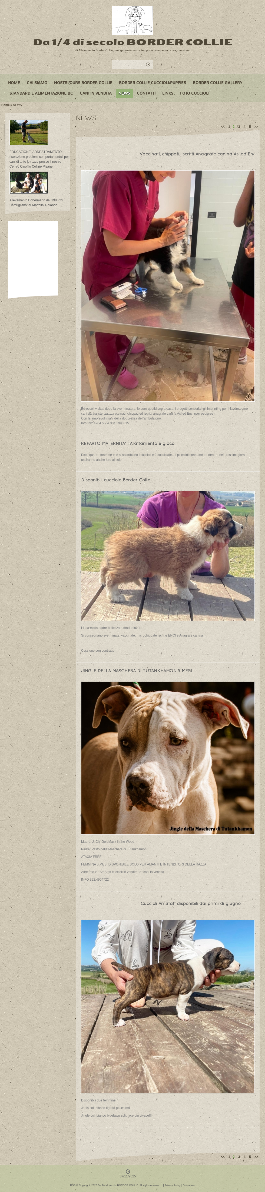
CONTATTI (146, 93)
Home (14, 82)
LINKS (167, 93)
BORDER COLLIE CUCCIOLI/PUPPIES (152, 82)
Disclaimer (189, 1185)
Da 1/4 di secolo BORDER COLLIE (132, 42)
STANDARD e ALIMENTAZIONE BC (41, 93)
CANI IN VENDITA (96, 93)
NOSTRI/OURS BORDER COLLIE (83, 82)
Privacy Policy (172, 1185)
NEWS (124, 93)
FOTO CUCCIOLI (194, 93)
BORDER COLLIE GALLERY (217, 82)
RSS (72, 1185)
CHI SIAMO (37, 82)
